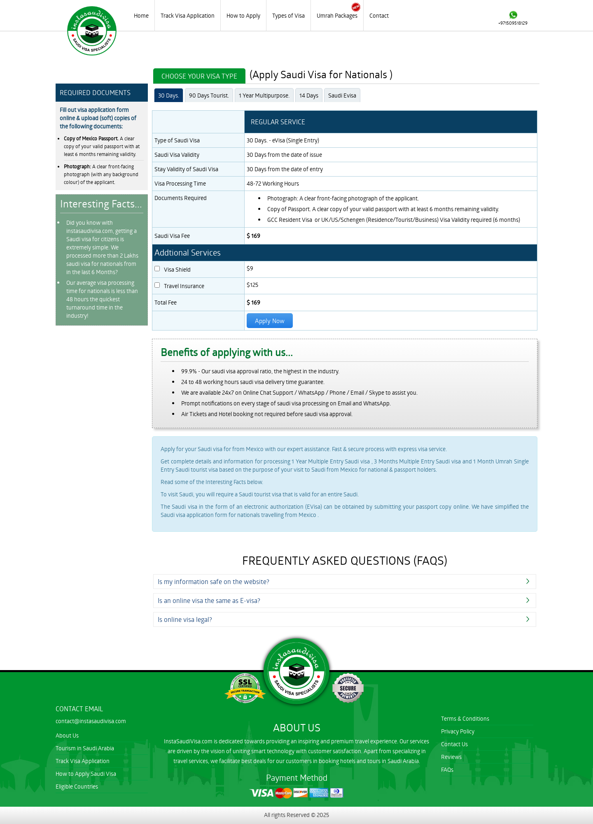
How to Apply (243, 15)
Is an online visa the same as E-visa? (209, 600)
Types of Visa (288, 15)
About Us (67, 735)
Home (141, 15)
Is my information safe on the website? (213, 581)
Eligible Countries (77, 786)
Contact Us (454, 744)
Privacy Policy (457, 731)
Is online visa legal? (185, 619)
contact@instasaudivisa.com (91, 721)
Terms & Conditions (465, 718)
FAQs (447, 769)
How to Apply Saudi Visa (86, 773)
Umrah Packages (337, 15)
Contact (379, 15)
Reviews (451, 757)
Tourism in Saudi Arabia (85, 748)
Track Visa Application (188, 15)
